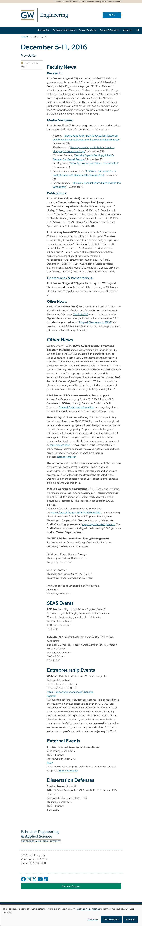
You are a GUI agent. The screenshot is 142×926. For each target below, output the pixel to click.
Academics (43, 30)
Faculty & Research (109, 30)
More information (68, 770)
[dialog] (71, 915)
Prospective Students (64, 30)
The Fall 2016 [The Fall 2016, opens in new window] (80, 314)
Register (51, 696)
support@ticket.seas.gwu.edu (98, 524)
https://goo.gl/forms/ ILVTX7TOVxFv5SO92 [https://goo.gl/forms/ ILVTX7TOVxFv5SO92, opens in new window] (76, 512)
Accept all (130, 919)
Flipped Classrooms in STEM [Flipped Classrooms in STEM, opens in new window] (95, 322)
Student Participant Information (76, 407)
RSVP (50, 763)
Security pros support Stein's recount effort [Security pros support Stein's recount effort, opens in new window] (94, 163)
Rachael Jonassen (66, 457)
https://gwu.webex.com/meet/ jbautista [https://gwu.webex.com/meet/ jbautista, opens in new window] (70, 692)
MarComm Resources (90, 2)
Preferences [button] (93, 919)
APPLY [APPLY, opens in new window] (112, 15)
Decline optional (111, 919)
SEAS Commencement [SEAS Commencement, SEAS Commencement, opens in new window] (111, 2)
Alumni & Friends (70, 2)
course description (60, 445)
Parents (57, 2)
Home (23, 37)
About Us (128, 30)
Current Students (87, 30)
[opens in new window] (23, 881)
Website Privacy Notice (88, 909)
